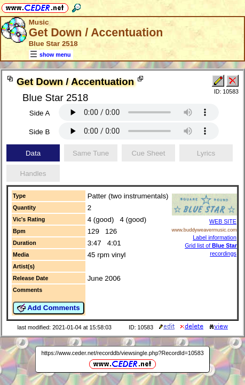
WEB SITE (222, 221)
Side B (39, 132)
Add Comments (48, 308)
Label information (214, 237)
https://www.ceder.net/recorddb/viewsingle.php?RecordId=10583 (122, 353)
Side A (39, 113)
